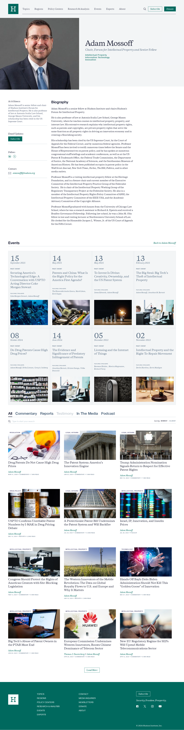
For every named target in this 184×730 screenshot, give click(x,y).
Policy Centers (55, 9)
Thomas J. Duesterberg (74, 654)
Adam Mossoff (14, 472)
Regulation (15, 432)
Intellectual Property (96, 55)
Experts (110, 9)
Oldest (172, 421)
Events (97, 9)
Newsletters (86, 702)
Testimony (64, 413)
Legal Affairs (72, 432)
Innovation (90, 59)
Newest (164, 421)
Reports (46, 413)
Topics (26, 9)
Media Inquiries (87, 698)
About (122, 9)
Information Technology (97, 57)
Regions (38, 9)
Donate (83, 706)
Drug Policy (15, 491)
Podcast (108, 413)
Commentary (26, 413)
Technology (127, 549)
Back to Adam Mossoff (164, 243)
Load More (92, 670)
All (10, 413)
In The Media (87, 413)
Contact (83, 694)
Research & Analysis (78, 9)
